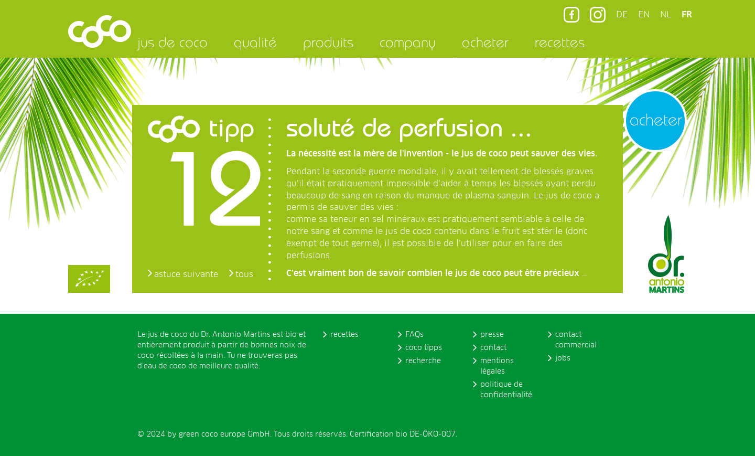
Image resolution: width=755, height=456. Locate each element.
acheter (485, 42)
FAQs (414, 334)
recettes (560, 42)
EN (644, 14)
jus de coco (172, 42)
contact (493, 348)
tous (244, 274)
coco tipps (423, 348)
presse (492, 334)
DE (622, 14)
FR (687, 14)
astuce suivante (186, 274)
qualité (255, 42)
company (408, 42)
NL (665, 14)
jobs (562, 358)
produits (328, 42)
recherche (423, 361)
